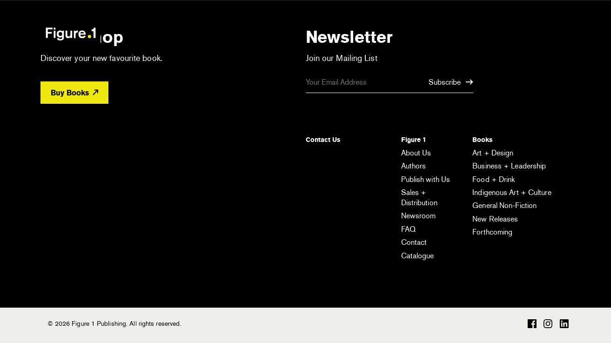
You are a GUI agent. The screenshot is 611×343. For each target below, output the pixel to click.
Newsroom (418, 216)
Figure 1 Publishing (71, 33)
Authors (413, 166)
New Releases (495, 219)
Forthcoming (492, 232)
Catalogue (417, 256)
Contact (414, 242)
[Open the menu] (556, 35)
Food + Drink (493, 179)
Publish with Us (425, 179)
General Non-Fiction (504, 205)
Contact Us (323, 139)
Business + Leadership (509, 166)
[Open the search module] (517, 33)
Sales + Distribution (419, 198)
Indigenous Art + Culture (511, 192)
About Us (416, 153)
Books (482, 139)
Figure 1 (413, 139)
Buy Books (74, 93)
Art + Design (492, 153)
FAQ (408, 229)
